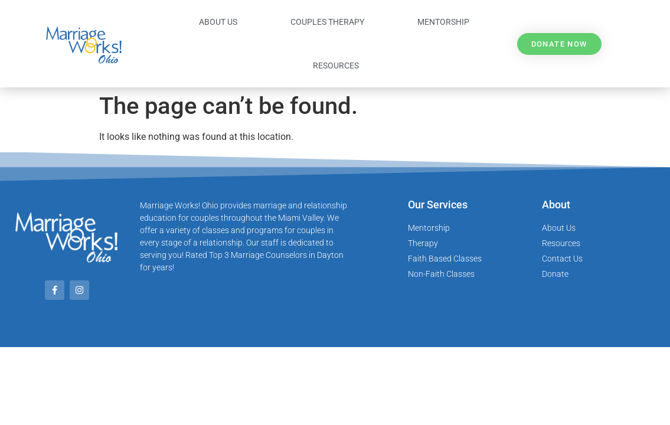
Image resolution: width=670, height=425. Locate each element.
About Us (218, 22)
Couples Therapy (327, 22)
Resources (336, 65)
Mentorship (443, 22)
